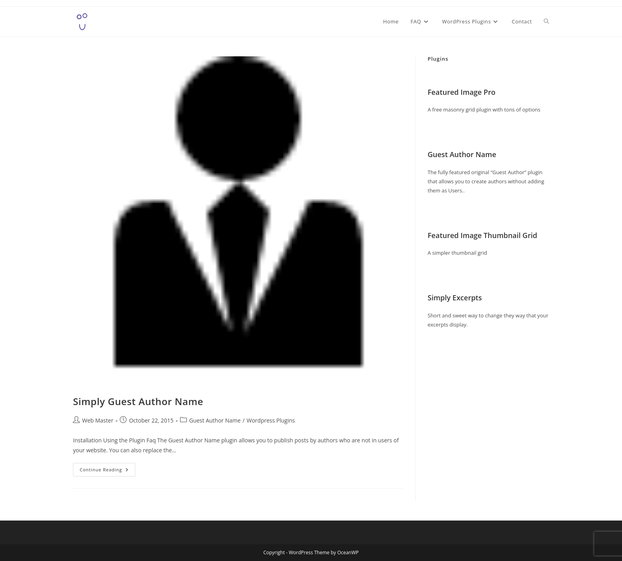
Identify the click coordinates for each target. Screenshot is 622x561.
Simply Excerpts (455, 297)
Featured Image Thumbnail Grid (482, 235)
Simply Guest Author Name (138, 401)
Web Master (97, 420)
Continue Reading (107, 471)
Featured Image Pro (461, 92)
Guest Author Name (215, 420)
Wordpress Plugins (271, 420)
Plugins (438, 58)
